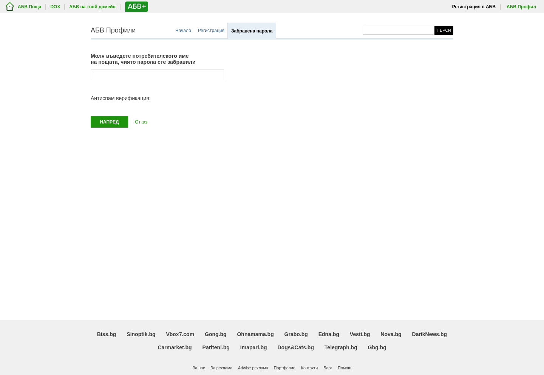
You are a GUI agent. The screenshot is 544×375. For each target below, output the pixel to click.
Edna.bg (328, 334)
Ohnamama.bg (255, 334)
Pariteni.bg (216, 347)
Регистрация (211, 30)
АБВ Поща (29, 6)
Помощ (344, 368)
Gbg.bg (377, 347)
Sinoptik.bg (141, 334)
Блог (327, 368)
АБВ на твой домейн (92, 6)
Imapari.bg (253, 347)
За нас (199, 368)
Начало (183, 30)
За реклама (221, 368)
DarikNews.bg (429, 334)
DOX (55, 6)
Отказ (141, 122)
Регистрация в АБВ (474, 6)
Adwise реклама (253, 368)
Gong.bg (216, 334)
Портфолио (284, 368)
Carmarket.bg (175, 347)
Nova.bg (390, 334)
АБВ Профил (521, 6)
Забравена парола (251, 31)
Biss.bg (106, 334)
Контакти (309, 368)
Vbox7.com (180, 334)
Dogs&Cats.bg (296, 347)
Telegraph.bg (341, 347)
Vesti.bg (360, 334)
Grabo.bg (296, 334)
